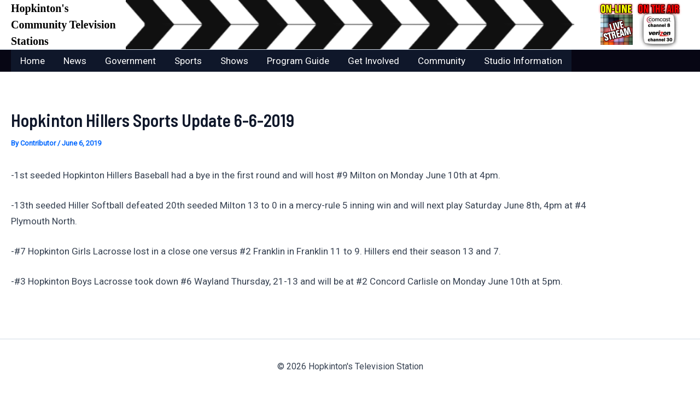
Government (130, 60)
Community (441, 60)
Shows (234, 60)
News (74, 60)
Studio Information (523, 60)
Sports (188, 60)
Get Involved (373, 60)
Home (32, 60)
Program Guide (298, 60)
